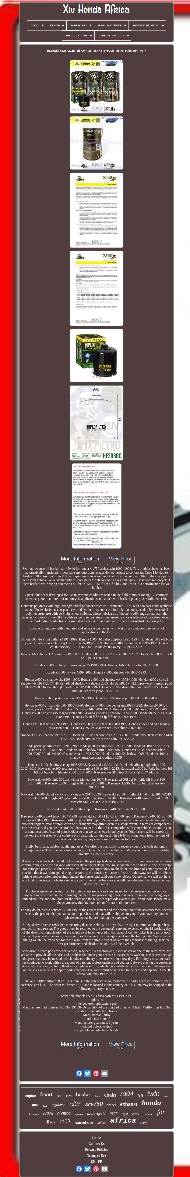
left (140, 1095)
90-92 (69, 1096)
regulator (58, 1105)
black (97, 1096)
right (125, 1114)
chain (110, 1095)
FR (100, 1161)
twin (153, 1094)
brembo (64, 1113)
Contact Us (96, 1143)
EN (93, 1161)
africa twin (33, 1114)
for (161, 1112)
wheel (111, 1105)
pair (35, 1104)
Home (96, 1138)
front (46, 1094)
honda (151, 1103)
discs (50, 1121)
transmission (84, 1122)
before (101, 1122)
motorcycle (96, 1113)
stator (143, 1122)
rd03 (65, 1121)
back (45, 1106)
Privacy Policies (96, 1149)
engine (30, 1095)
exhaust (128, 1104)
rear (113, 1113)
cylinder (79, 1114)
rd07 (75, 1103)
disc (59, 1096)
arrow (135, 1114)
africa (123, 1121)
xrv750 (94, 1103)
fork (166, 1096)
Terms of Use (96, 1155)
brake (83, 1094)
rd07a (48, 1113)
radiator (148, 1114)
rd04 (126, 1094)
